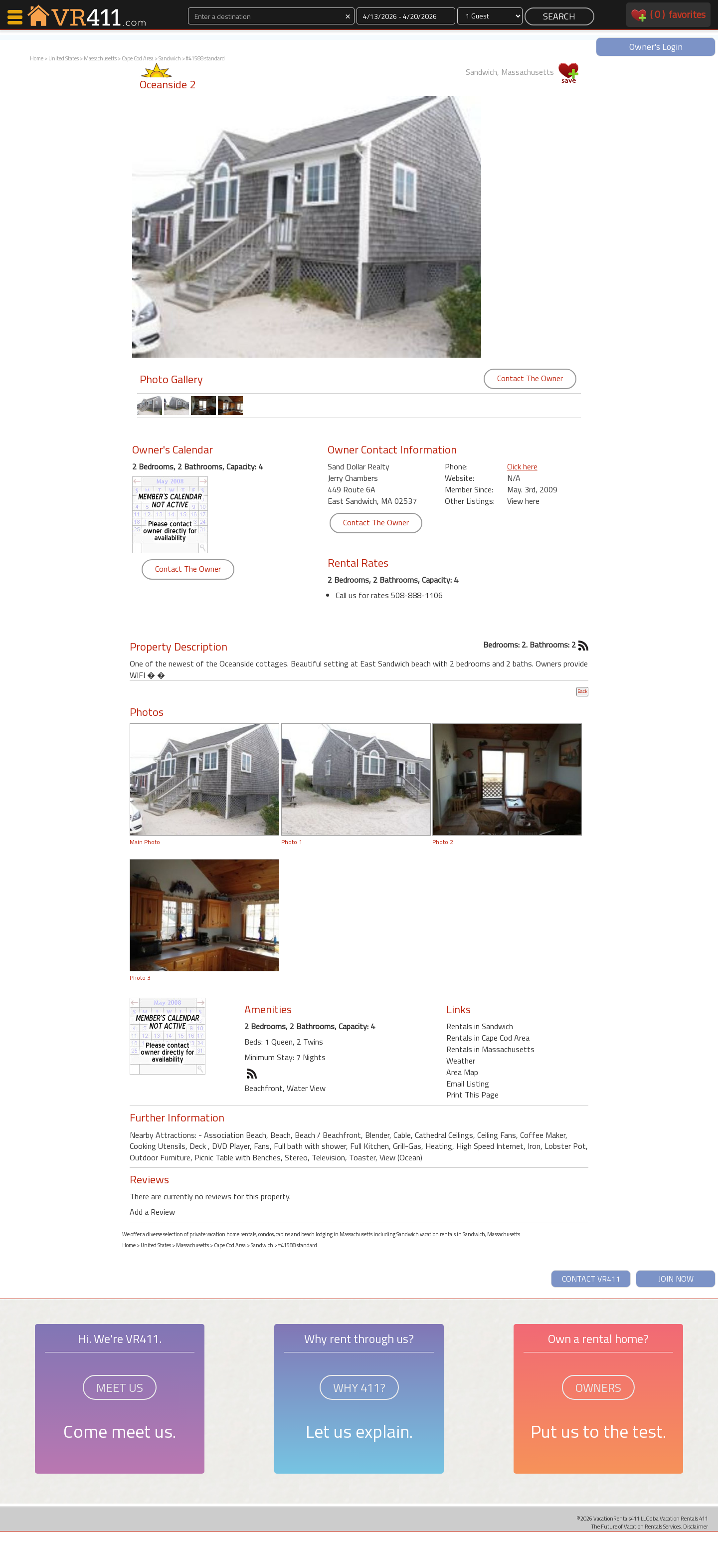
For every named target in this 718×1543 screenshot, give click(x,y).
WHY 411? (359, 1387)
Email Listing (467, 1084)
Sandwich (170, 58)
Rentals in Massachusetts (490, 1049)
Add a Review (152, 1212)
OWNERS (598, 1387)
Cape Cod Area (138, 58)
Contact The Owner (530, 378)
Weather (460, 1061)
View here (523, 501)
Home (36, 58)
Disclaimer (695, 1526)
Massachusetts (100, 58)
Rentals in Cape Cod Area (488, 1038)
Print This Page (472, 1095)
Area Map (462, 1072)
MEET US (119, 1387)
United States (63, 58)
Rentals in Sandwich (479, 1026)
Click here (522, 466)
